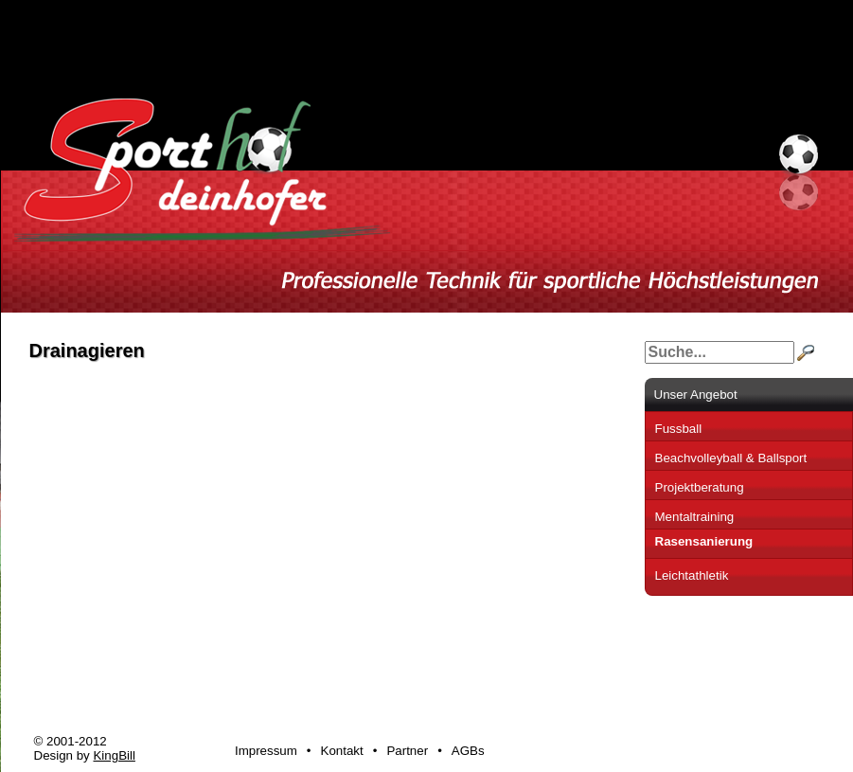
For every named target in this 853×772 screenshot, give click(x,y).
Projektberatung (699, 487)
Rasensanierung (704, 541)
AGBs (468, 751)
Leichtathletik (692, 575)
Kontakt (342, 751)
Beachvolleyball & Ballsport (731, 458)
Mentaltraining (695, 517)
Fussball (678, 429)
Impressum (266, 751)
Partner (407, 751)
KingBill (113, 755)
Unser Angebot (695, 394)
